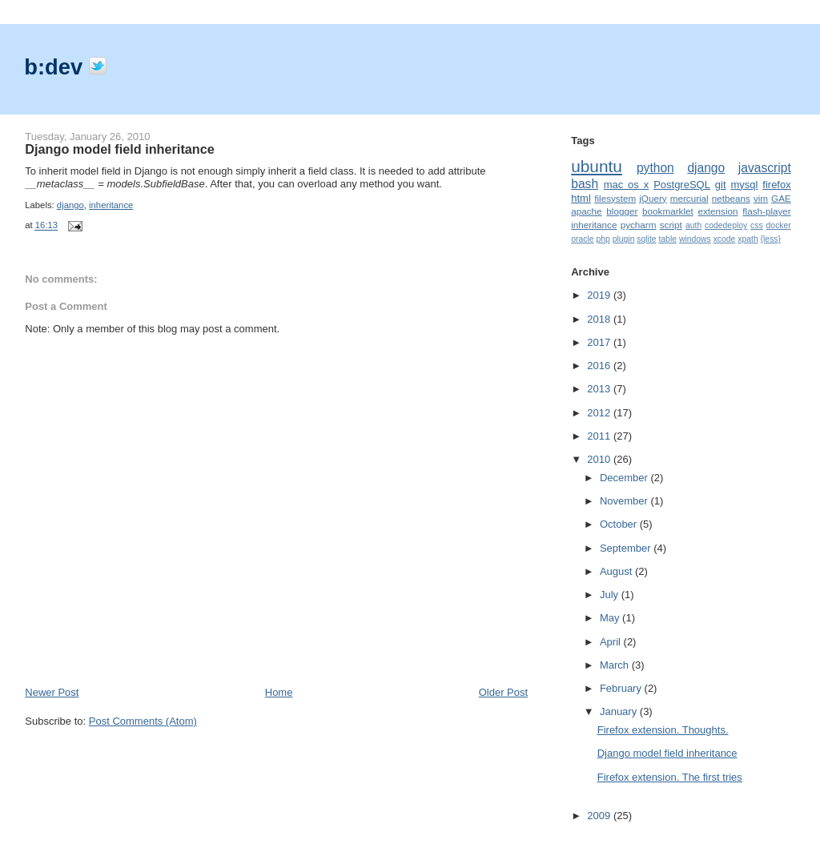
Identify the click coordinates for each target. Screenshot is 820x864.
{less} (771, 239)
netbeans (731, 198)
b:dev (56, 66)
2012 (600, 413)
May (611, 618)
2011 (600, 436)
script (671, 224)
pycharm (639, 224)
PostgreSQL (681, 185)
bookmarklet (667, 211)
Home (279, 692)
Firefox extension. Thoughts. (663, 730)
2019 (600, 295)
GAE (781, 198)
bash (584, 184)
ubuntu (596, 166)
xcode (724, 239)
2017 (600, 342)
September (626, 548)
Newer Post (51, 692)
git (720, 185)
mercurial (689, 198)
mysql (744, 185)
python (655, 168)
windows (695, 239)
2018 (600, 319)
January (620, 711)
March (616, 665)
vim (761, 198)
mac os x (626, 185)
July (610, 595)
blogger (621, 211)
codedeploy (726, 225)
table (667, 239)
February (622, 688)
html (581, 198)
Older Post (503, 692)
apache (586, 211)
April (612, 642)
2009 (600, 816)
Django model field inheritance (120, 149)
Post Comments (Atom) (143, 721)
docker (778, 225)
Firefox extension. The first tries (669, 777)
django (70, 205)
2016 (600, 366)
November (625, 501)
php (602, 239)
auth (693, 225)
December (625, 478)
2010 (600, 459)
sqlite (646, 239)
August (617, 571)
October (620, 524)
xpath (748, 239)
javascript (764, 168)
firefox (776, 185)
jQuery (652, 198)
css (756, 225)
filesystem (615, 198)
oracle (582, 239)
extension (718, 211)
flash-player (766, 211)
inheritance (111, 205)
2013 (600, 389)
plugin (624, 239)
